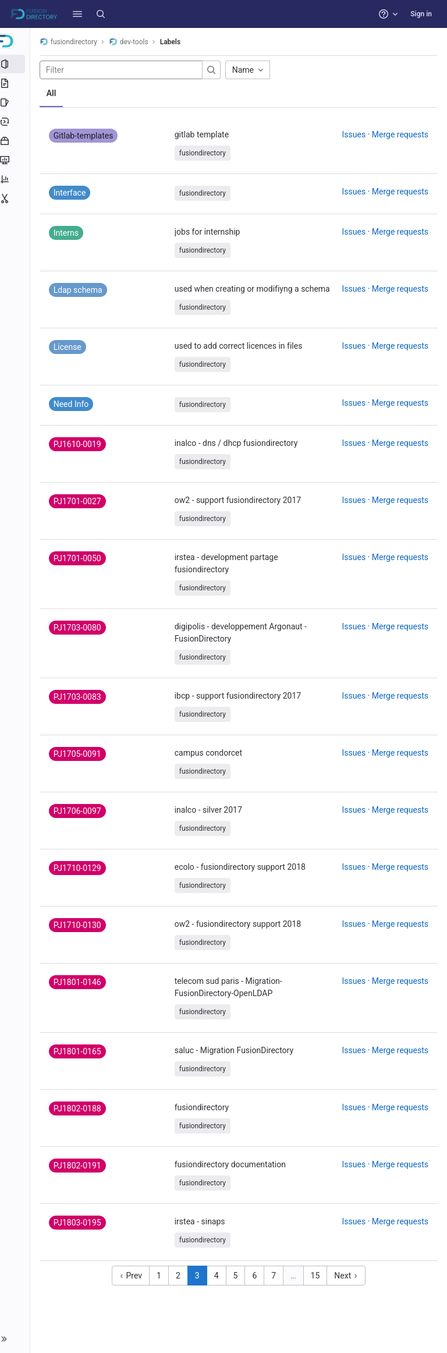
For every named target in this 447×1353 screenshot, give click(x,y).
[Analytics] (16, 179)
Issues (354, 134)
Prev (131, 1275)
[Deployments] (16, 121)
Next (347, 1275)
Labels (172, 42)
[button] (77, 14)
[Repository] (16, 83)
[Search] (100, 14)
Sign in (421, 14)
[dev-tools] (16, 40)
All (54, 93)
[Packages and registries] (16, 141)
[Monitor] (16, 160)
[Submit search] (213, 70)
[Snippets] (16, 198)
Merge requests (400, 134)
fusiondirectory (71, 41)
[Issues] (16, 102)
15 (316, 1275)
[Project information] (16, 64)
